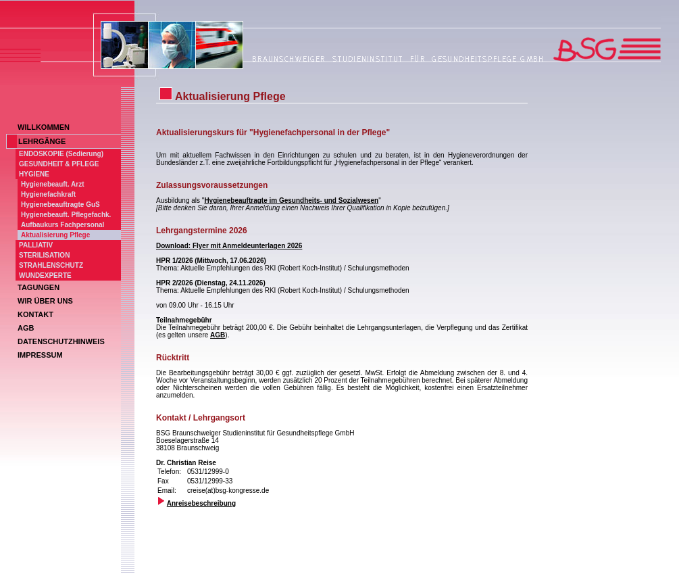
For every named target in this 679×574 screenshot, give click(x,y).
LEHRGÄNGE (42, 141)
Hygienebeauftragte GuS (60, 204)
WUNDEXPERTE (45, 275)
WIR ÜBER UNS (45, 301)
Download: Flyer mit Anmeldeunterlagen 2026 (229, 245)
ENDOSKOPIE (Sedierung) (61, 154)
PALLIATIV (36, 245)
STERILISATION (44, 255)
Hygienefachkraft (48, 194)
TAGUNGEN (38, 287)
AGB (26, 328)
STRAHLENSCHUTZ (51, 265)
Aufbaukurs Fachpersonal (62, 225)
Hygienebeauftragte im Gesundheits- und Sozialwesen (291, 200)
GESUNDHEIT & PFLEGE (59, 164)
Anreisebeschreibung (201, 503)
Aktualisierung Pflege (55, 235)
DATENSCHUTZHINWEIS (61, 341)
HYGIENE (34, 174)
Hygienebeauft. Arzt (52, 184)
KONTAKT (35, 314)
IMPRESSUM (40, 355)
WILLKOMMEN (44, 127)
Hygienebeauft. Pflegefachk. (66, 214)
